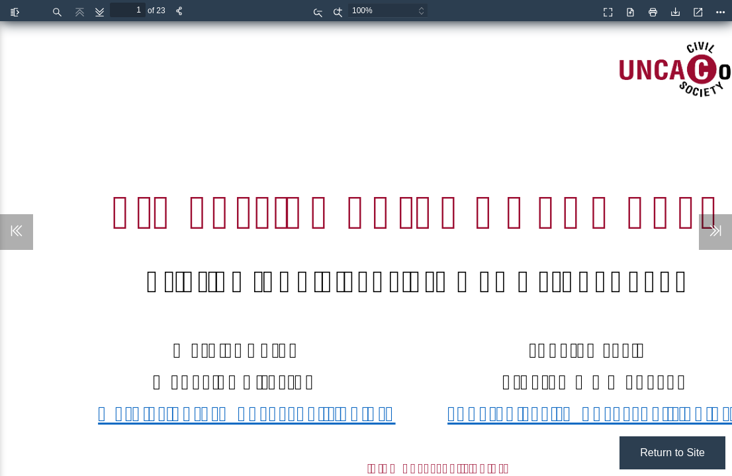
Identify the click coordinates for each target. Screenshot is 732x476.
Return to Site (672, 452)
